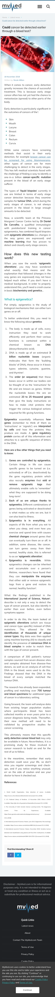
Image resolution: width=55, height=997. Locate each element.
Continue (27, 990)
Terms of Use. (26, 982)
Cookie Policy (27, 961)
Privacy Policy (27, 954)
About (27, 933)
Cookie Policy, (41, 979)
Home (4, 17)
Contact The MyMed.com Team (27, 940)
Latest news (15, 17)
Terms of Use (27, 947)
